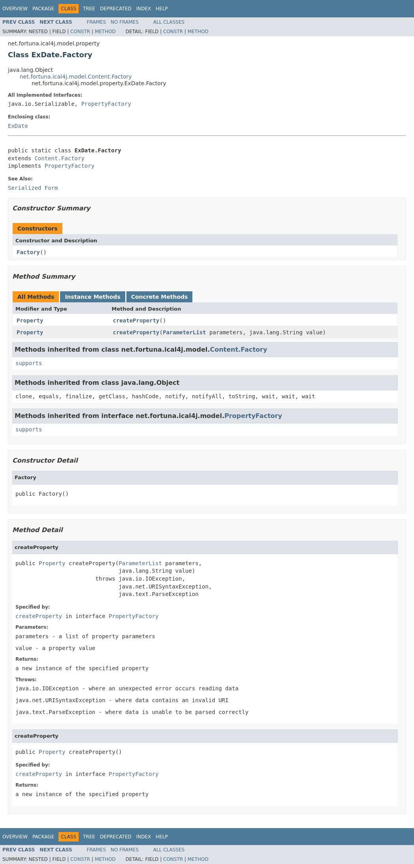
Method (105, 31)
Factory (28, 252)
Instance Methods (92, 297)
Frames (96, 22)
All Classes (168, 22)
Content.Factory (59, 158)
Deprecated (116, 8)
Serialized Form (33, 188)
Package (43, 8)
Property (30, 320)
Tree (89, 8)
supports (28, 363)
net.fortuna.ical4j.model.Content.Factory (76, 76)
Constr (80, 31)
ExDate (18, 126)
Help (162, 8)
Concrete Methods (159, 297)
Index (143, 8)
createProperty (136, 320)
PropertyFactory (106, 104)
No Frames (125, 22)
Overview (15, 8)
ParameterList (184, 332)
